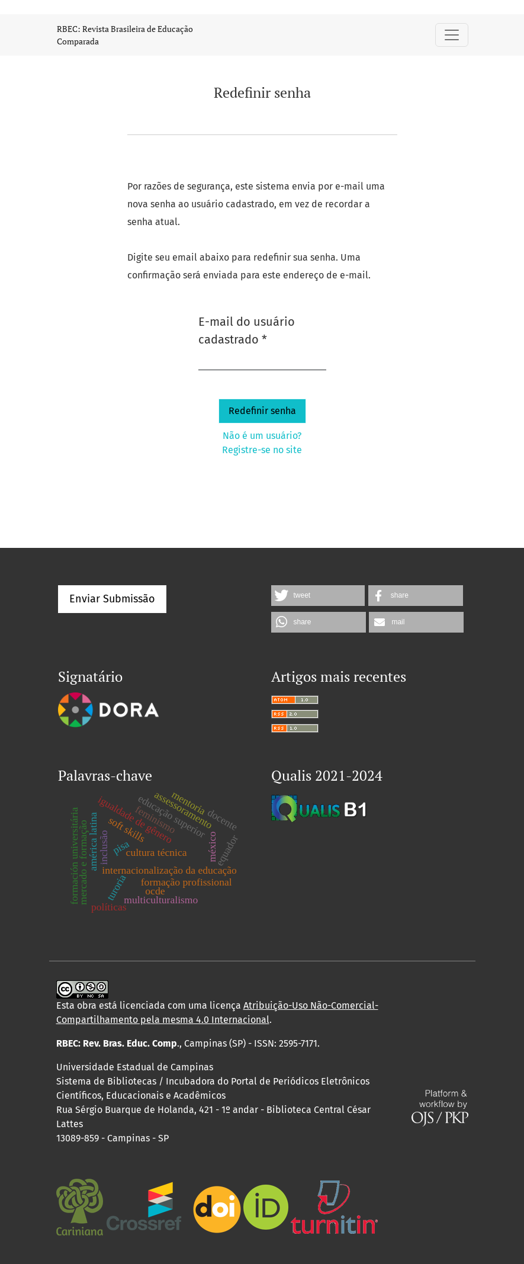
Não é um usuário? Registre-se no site (262, 442)
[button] (318, 595)
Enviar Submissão (112, 598)
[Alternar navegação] (451, 35)
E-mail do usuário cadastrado (262, 331)
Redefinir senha (262, 410)
